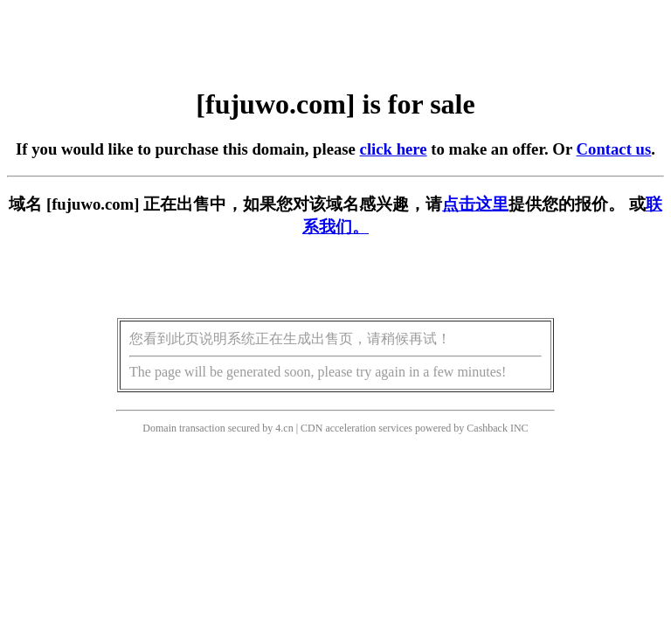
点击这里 (475, 204)
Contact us (614, 149)
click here (393, 149)
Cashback (487, 428)
